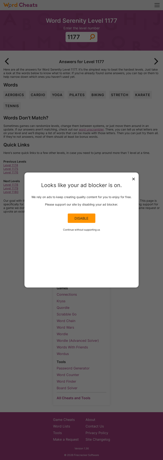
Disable (81, 218)
